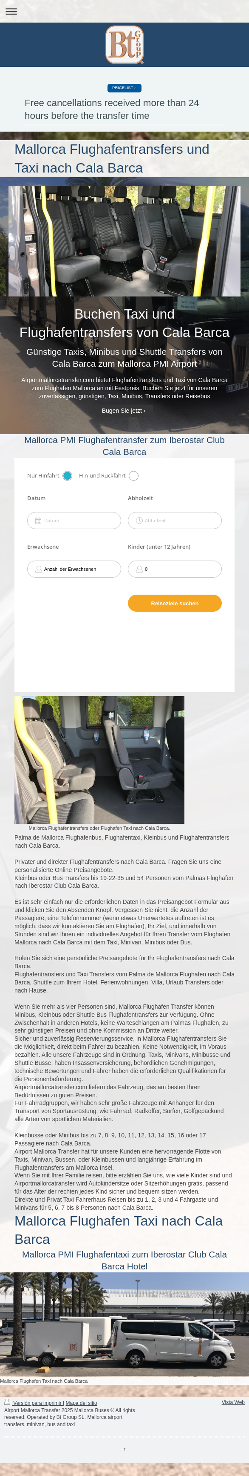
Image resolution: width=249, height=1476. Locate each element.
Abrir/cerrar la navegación (124, 11)
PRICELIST (122, 87)
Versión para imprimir (33, 1403)
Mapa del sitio (81, 1403)
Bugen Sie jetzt (122, 410)
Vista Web (233, 1402)
